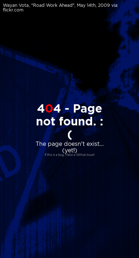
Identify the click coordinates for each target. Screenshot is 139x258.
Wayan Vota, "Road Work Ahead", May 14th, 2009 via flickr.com (60, 7)
